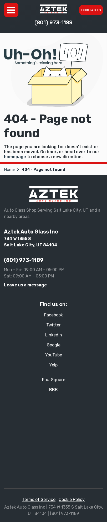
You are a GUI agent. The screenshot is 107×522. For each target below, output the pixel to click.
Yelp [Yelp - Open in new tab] (53, 364)
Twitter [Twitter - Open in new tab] (53, 324)
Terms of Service (38, 499)
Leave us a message (25, 284)
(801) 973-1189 (53, 22)
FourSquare (53, 379)
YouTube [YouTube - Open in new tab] (53, 354)
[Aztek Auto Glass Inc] (54, 8)
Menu (11, 10)
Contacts (91, 10)
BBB (53, 389)
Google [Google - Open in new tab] (53, 344)
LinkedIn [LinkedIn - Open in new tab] (53, 334)
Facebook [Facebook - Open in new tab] (53, 314)
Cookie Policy (72, 499)
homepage (15, 156)
